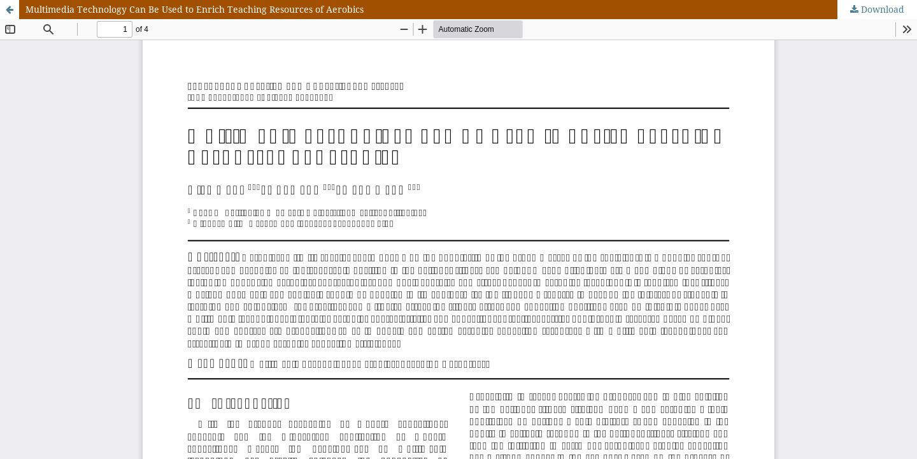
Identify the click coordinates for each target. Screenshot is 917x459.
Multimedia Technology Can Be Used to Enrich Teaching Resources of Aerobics (194, 9)
